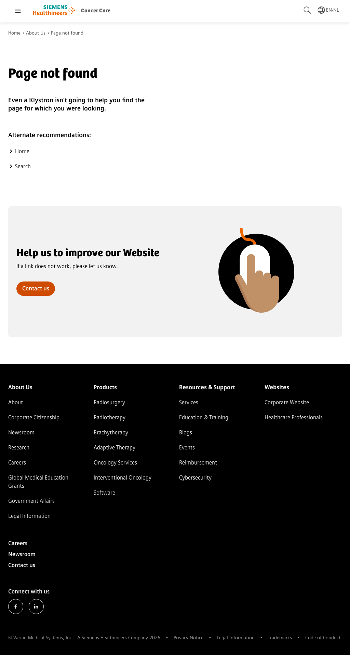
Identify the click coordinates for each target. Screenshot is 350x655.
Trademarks (280, 638)
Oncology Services (115, 462)
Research (18, 447)
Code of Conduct (322, 638)
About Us (35, 33)
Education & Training (203, 417)
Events (187, 447)
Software (104, 492)
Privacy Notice (188, 638)
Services (188, 402)
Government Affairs (31, 501)
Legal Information (29, 516)
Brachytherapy (111, 432)
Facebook (15, 606)
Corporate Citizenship (33, 417)
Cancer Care (95, 11)
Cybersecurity (195, 477)
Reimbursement (198, 462)
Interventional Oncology (122, 477)
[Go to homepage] (54, 11)
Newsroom (21, 432)
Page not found (67, 33)
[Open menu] (17, 11)
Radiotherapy (109, 417)
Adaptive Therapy (114, 447)
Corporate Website (287, 402)
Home (14, 33)
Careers (17, 462)
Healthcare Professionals (294, 417)
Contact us (35, 288)
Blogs (185, 432)
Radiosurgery (109, 402)
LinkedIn (36, 606)
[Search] (307, 10)
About (15, 402)
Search (23, 166)
